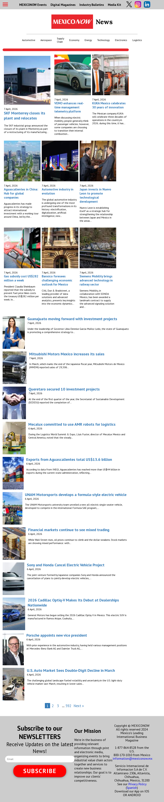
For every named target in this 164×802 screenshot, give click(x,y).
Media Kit (114, 5)
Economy (74, 40)
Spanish (132, 788)
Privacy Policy (137, 784)
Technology (103, 40)
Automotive (28, 40)
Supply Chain (60, 40)
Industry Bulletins (91, 5)
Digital (63, 5)
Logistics (137, 40)
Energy (88, 40)
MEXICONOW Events (33, 5)
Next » (79, 705)
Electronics (121, 40)
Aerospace (46, 40)
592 (68, 705)
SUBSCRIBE (39, 771)
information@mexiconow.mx (132, 758)
